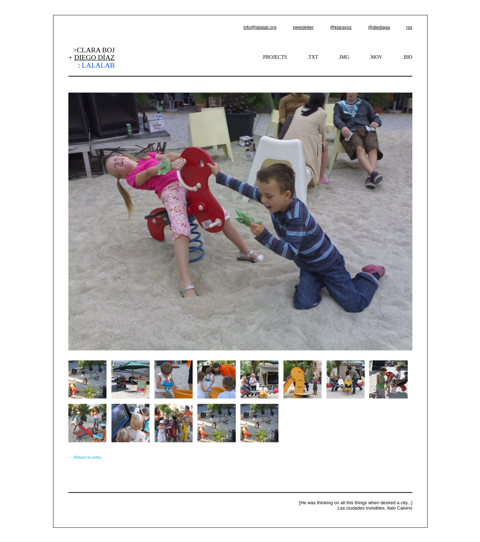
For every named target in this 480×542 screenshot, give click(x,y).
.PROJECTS (274, 57)
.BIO (407, 57)
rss (409, 27)
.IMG (343, 57)
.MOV (375, 57)
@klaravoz (341, 27)
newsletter (303, 27)
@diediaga (379, 27)
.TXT (312, 57)
